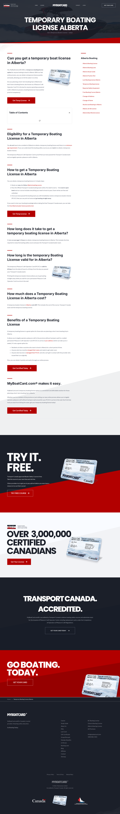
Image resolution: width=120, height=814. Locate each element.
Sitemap (63, 756)
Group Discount (65, 737)
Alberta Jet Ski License (89, 108)
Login (84, 5)
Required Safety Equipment (91, 88)
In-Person (64, 743)
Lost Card (64, 732)
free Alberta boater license (18, 206)
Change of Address (88, 96)
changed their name (33, 350)
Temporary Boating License (91, 84)
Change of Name (88, 100)
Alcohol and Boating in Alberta (92, 104)
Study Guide (64, 723)
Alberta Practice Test (89, 76)
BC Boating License (93, 720)
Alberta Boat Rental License (91, 113)
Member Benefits (66, 740)
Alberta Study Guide (89, 71)
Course (42, 5)
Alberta (28, 305)
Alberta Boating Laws (89, 67)
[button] (69, 112)
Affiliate (63, 751)
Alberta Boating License (90, 63)
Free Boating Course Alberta (91, 92)
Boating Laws (65, 745)
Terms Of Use (60, 774)
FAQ (62, 729)
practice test (30, 206)
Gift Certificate (65, 734)
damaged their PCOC (32, 353)
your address (49, 340)
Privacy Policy (50, 774)
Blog (62, 748)
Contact (78, 5)
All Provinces (91, 729)
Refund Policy (69, 774)
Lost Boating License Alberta (91, 80)
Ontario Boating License (95, 723)
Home (36, 5)
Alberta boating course (34, 185)
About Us (63, 726)
